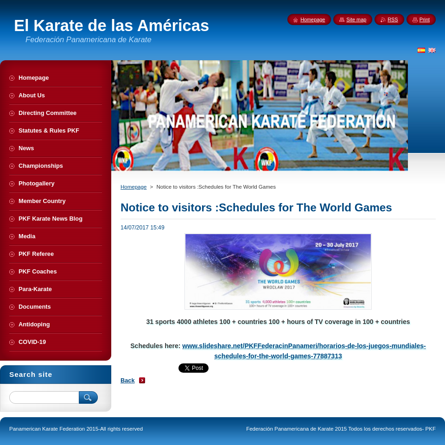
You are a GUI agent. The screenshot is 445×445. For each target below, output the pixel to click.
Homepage (133, 187)
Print (425, 19)
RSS (393, 19)
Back (128, 380)
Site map (356, 19)
